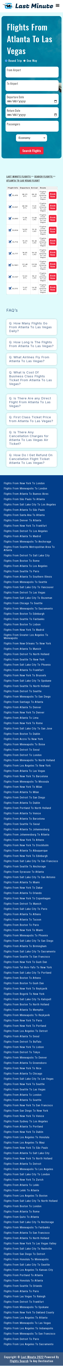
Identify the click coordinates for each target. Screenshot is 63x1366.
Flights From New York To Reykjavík (25, 989)
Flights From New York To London (24, 483)
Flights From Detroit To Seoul (22, 750)
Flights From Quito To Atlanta (21, 1217)
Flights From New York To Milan (23, 787)
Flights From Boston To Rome (22, 561)
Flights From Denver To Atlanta (22, 520)
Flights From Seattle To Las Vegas (25, 1089)
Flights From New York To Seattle (24, 1084)
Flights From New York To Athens (24, 840)
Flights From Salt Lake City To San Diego (28, 941)
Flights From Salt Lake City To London (27, 1174)
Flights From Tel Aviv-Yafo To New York (28, 967)
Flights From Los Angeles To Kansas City (28, 1270)
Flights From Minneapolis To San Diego (27, 697)
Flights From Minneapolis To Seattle (25, 582)
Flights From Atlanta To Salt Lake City (27, 1153)
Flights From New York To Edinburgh (26, 856)
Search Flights (31, 150)
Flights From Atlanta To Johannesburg (26, 829)
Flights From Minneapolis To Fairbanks (27, 1227)
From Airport (14, 70)
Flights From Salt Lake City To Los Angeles (30, 504)
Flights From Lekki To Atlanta (21, 1190)
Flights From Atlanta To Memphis (24, 1010)
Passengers (13, 124)
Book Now (52, 195)
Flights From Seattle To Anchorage (25, 866)
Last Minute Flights (18, 177)
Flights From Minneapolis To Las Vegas (27, 1323)
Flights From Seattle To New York (24, 659)
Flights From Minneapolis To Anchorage (27, 542)
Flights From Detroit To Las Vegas (24, 592)
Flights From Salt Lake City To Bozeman (28, 598)
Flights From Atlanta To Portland (23, 1126)
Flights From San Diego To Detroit (24, 1254)
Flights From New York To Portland (25, 1026)
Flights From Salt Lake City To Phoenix (27, 665)
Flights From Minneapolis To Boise (24, 744)
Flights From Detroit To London (23, 755)
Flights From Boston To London (22, 1206)
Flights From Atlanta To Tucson (22, 920)
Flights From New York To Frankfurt (25, 526)
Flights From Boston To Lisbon (22, 624)
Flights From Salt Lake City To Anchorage (29, 1222)
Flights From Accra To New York (23, 739)
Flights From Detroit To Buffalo (22, 1042)
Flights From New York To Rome (23, 723)
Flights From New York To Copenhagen (27, 898)
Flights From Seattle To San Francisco (27, 957)
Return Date (13, 111)
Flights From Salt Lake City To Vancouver (29, 587)
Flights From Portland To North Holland (27, 808)
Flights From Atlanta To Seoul (21, 1036)
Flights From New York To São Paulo (26, 1148)
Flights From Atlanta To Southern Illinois (28, 577)
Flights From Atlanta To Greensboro (25, 1063)
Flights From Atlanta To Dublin (22, 803)
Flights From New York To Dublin (23, 1132)
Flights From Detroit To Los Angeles (26, 531)
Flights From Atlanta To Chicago (23, 1074)
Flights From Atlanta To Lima (21, 718)
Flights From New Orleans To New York (27, 643)
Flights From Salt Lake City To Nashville (28, 1249)
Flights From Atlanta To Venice (22, 813)
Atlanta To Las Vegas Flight (23, 181)
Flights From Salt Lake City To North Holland (31, 1201)
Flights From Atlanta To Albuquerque (26, 851)
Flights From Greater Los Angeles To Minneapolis (26, 637)
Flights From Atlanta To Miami (22, 882)
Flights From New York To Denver (24, 712)
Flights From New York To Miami (23, 930)
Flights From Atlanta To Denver (22, 707)
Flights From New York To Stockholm (26, 845)
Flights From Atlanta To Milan (21, 792)
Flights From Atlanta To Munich (22, 649)
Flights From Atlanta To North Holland (26, 1238)
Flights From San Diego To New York (26, 1111)
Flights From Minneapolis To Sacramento (28, 609)
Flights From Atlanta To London (22, 1095)
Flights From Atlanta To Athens (22, 914)
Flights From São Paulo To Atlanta (24, 499)
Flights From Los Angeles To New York (27, 766)
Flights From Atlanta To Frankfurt (24, 670)
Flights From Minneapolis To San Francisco (29, 1334)
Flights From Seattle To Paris (21, 571)
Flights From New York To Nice (22, 1068)
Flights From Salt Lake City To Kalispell (27, 999)
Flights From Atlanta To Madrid (22, 536)
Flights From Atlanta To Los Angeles (26, 566)
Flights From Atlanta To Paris (21, 1291)
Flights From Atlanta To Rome (22, 1211)
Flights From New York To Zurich (24, 1180)
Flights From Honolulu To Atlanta (23, 1280)
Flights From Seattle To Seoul (22, 824)
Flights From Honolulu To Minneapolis (26, 1259)
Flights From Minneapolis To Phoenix (26, 935)
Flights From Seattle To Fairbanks (24, 619)
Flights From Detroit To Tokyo (22, 1052)
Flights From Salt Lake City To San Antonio (29, 877)
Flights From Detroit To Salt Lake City (27, 555)
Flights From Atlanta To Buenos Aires (26, 494)
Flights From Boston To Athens (22, 978)
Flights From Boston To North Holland (26, 1004)
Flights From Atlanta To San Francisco (27, 1233)
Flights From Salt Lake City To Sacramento (30, 951)
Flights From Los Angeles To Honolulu (26, 1137)
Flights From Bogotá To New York (24, 994)
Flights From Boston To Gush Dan (24, 983)
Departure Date (15, 97)
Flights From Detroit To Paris (21, 1339)
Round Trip (15, 61)
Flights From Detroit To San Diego (24, 797)
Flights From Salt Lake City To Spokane (27, 681)
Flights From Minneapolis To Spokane (26, 1307)
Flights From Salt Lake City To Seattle (27, 1265)
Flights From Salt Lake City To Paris (25, 909)
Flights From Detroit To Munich (22, 904)
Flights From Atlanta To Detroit (22, 1164)
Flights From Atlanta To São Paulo (24, 510)
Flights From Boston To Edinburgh (24, 614)
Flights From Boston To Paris (21, 925)
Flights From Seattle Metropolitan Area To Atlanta (29, 549)
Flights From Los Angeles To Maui (24, 1143)
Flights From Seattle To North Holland (27, 686)
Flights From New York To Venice (24, 1116)
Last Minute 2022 (32, 1357)
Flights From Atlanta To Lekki (21, 1185)
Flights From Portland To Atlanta (23, 1275)
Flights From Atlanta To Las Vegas (24, 771)
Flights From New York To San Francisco (28, 1105)
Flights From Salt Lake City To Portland (27, 973)
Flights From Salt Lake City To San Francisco (31, 861)
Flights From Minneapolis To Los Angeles (28, 1169)
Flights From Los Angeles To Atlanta (26, 1318)
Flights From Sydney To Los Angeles (26, 1121)
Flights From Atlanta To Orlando (23, 893)
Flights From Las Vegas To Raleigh (25, 1296)
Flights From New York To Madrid (24, 630)
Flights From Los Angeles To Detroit (26, 1031)
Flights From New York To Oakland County (29, 1312)
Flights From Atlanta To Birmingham (25, 946)
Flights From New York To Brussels (25, 675)
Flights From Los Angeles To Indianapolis (28, 1328)
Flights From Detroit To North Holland (26, 654)
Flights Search (19, 1361)
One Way (32, 61)
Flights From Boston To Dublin (22, 734)
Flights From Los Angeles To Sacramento (29, 1344)
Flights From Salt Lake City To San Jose (28, 728)
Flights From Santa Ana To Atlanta (24, 515)
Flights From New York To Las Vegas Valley (30, 1243)
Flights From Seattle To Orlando (23, 1286)
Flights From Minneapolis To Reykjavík (27, 1015)
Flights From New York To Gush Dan (25, 962)
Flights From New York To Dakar (23, 888)
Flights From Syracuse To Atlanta (24, 872)
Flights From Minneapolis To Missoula (26, 782)
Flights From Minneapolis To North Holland (29, 760)
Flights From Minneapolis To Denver (25, 1057)
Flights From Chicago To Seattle (23, 603)
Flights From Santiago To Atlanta (23, 702)
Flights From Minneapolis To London (25, 488)
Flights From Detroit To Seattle (23, 691)
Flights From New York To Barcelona (26, 776)
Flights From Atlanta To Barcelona (24, 819)
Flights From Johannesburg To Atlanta (26, 835)
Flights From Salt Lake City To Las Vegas (29, 1079)
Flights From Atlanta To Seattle (22, 1100)
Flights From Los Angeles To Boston (26, 1196)
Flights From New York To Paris (23, 1020)
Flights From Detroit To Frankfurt (24, 1302)
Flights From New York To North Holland (28, 1158)
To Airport (12, 84)
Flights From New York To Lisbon (24, 1047)
